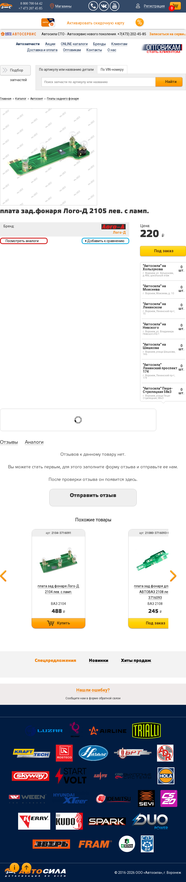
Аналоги (34, 442)
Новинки (98, 661)
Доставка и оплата (42, 50)
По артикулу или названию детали (66, 69)
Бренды (99, 44)
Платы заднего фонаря (63, 98)
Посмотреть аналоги (22, 241)
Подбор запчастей (18, 71)
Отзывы (9, 442)
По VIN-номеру (112, 69)
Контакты (94, 50)
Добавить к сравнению (104, 240)
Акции (50, 44)
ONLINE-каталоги (74, 44)
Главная (5, 98)
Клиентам (119, 44)
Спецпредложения (55, 661)
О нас (111, 50)
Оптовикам (72, 50)
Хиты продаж (136, 661)
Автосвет (36, 98)
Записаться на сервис (167, 34)
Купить (63, 623)
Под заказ (163, 251)
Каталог (20, 98)
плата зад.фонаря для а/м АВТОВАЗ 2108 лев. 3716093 (155, 592)
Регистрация (154, 6)
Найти (171, 81)
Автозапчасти (28, 44)
